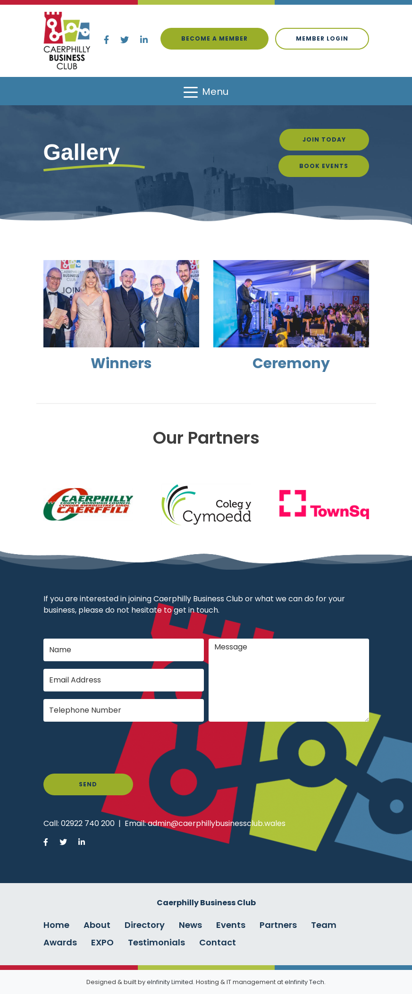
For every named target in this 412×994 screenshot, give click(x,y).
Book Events (323, 166)
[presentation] (115, 747)
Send (88, 784)
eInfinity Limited (170, 982)
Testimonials (156, 942)
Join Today (324, 139)
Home (56, 925)
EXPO (102, 942)
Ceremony (291, 363)
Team (323, 925)
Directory (145, 925)
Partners (278, 925)
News (190, 925)
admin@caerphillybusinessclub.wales (217, 823)
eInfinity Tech (304, 982)
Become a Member (214, 38)
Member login (322, 38)
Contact (217, 942)
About (97, 925)
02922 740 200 (88, 823)
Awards (60, 942)
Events (230, 925)
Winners (121, 363)
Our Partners (206, 438)
